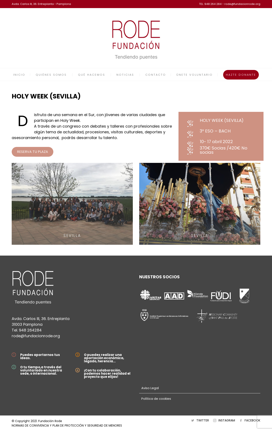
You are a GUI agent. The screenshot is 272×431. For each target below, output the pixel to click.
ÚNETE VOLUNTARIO (194, 75)
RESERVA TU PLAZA (32, 151)
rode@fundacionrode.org (36, 336)
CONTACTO (155, 75)
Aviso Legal (150, 388)
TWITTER (202, 420)
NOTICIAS (125, 75)
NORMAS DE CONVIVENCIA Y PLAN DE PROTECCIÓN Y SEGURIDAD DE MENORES (67, 425)
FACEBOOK (252, 420)
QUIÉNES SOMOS (51, 75)
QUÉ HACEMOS (91, 75)
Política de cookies (156, 398)
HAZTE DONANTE (241, 75)
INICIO (19, 75)
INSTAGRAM (226, 420)
